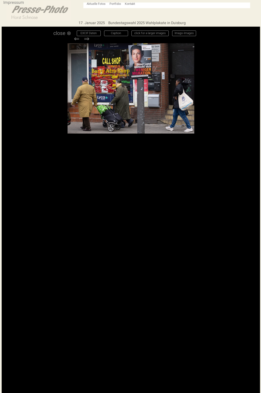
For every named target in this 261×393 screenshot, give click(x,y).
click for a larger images (150, 33)
